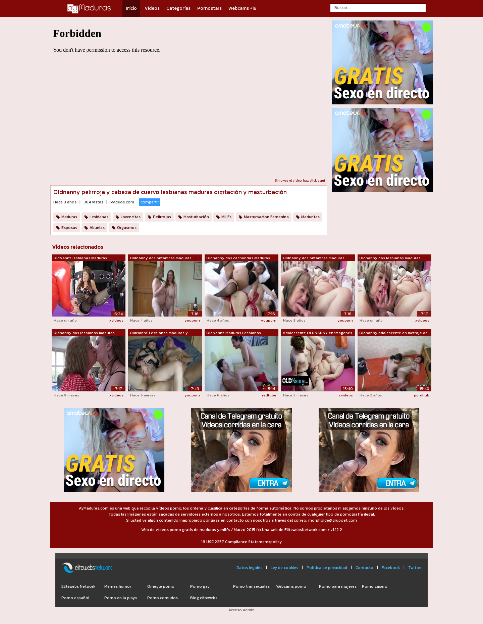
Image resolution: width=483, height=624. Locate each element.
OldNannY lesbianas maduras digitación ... (80, 258)
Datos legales (249, 568)
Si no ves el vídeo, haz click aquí (300, 180)
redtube (269, 395)
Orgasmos (127, 228)
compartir (150, 202)
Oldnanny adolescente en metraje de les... (393, 333)
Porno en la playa (120, 598)
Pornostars (209, 8)
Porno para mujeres (338, 586)
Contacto (364, 568)
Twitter (415, 568)
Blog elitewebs (203, 598)
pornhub (421, 395)
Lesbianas (99, 217)
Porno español (75, 598)
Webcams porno (291, 586)
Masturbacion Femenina (266, 217)
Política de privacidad (327, 568)
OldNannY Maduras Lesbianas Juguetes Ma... (233, 333)
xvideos (116, 320)
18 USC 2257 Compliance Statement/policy (241, 542)
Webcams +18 (242, 8)
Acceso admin (241, 610)
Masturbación (196, 217)
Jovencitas (131, 217)
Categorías (178, 8)
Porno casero (374, 586)
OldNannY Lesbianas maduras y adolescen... (159, 333)
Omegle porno (160, 586)
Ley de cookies (284, 568)
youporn (192, 320)
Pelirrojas (162, 217)
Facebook (391, 568)
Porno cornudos (162, 598)
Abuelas (97, 228)
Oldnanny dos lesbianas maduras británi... (390, 258)
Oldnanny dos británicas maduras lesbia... (161, 258)
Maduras (69, 217)
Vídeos (152, 8)
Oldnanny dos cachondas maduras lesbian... (238, 258)
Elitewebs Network (78, 586)
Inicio (131, 8)
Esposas (69, 228)
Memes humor (117, 586)
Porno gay (200, 586)
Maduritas (310, 217)
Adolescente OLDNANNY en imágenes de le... (317, 333)
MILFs (226, 217)
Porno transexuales (251, 586)
